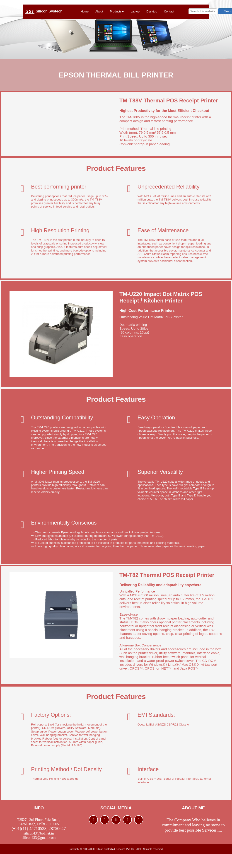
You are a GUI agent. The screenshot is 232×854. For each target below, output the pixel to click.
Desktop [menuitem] (151, 11)
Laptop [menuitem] (135, 11)
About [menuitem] (99, 11)
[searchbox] (202, 11)
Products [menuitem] (117, 11)
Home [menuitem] (85, 11)
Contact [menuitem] (169, 11)
